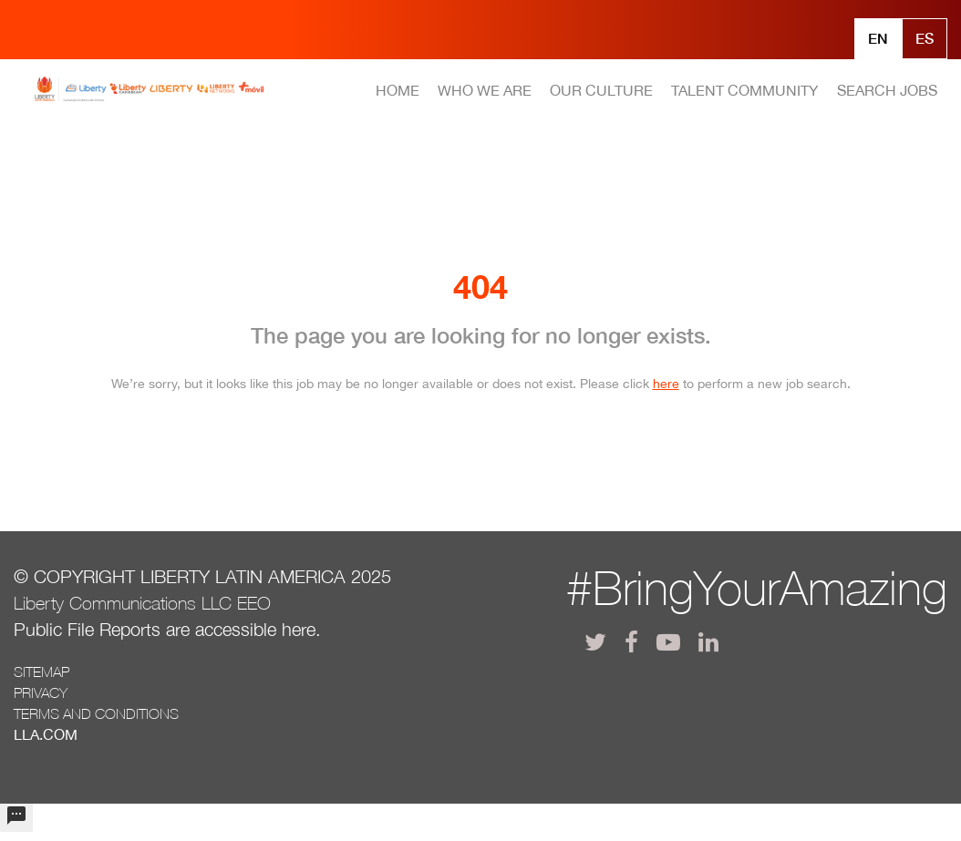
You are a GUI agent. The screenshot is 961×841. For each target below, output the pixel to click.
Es (924, 37)
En (878, 37)
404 (480, 286)
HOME (397, 90)
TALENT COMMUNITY (744, 90)
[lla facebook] (631, 642)
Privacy (40, 692)
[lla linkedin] (708, 642)
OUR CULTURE (601, 90)
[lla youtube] (668, 642)
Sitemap (41, 671)
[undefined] (16, 818)
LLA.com (46, 734)
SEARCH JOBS (887, 90)
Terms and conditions (96, 713)
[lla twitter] (595, 642)
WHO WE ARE (485, 90)
